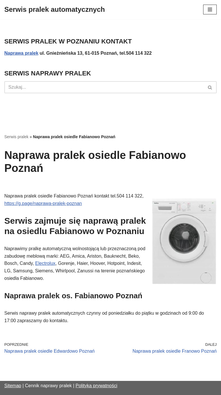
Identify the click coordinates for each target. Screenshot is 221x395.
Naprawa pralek (21, 53)
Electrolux (45, 263)
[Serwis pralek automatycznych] (54, 9)
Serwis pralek (16, 136)
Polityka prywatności (96, 385)
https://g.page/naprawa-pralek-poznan (43, 203)
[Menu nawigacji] (210, 9)
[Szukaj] (104, 87)
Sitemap (12, 385)
